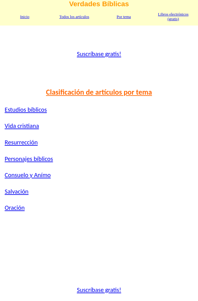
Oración (15, 207)
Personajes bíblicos (29, 158)
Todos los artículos (74, 17)
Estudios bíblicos (26, 109)
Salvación (17, 191)
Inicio (25, 17)
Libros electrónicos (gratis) (173, 16)
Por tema (124, 17)
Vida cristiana (22, 125)
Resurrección (21, 142)
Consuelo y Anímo (28, 175)
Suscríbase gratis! (99, 54)
